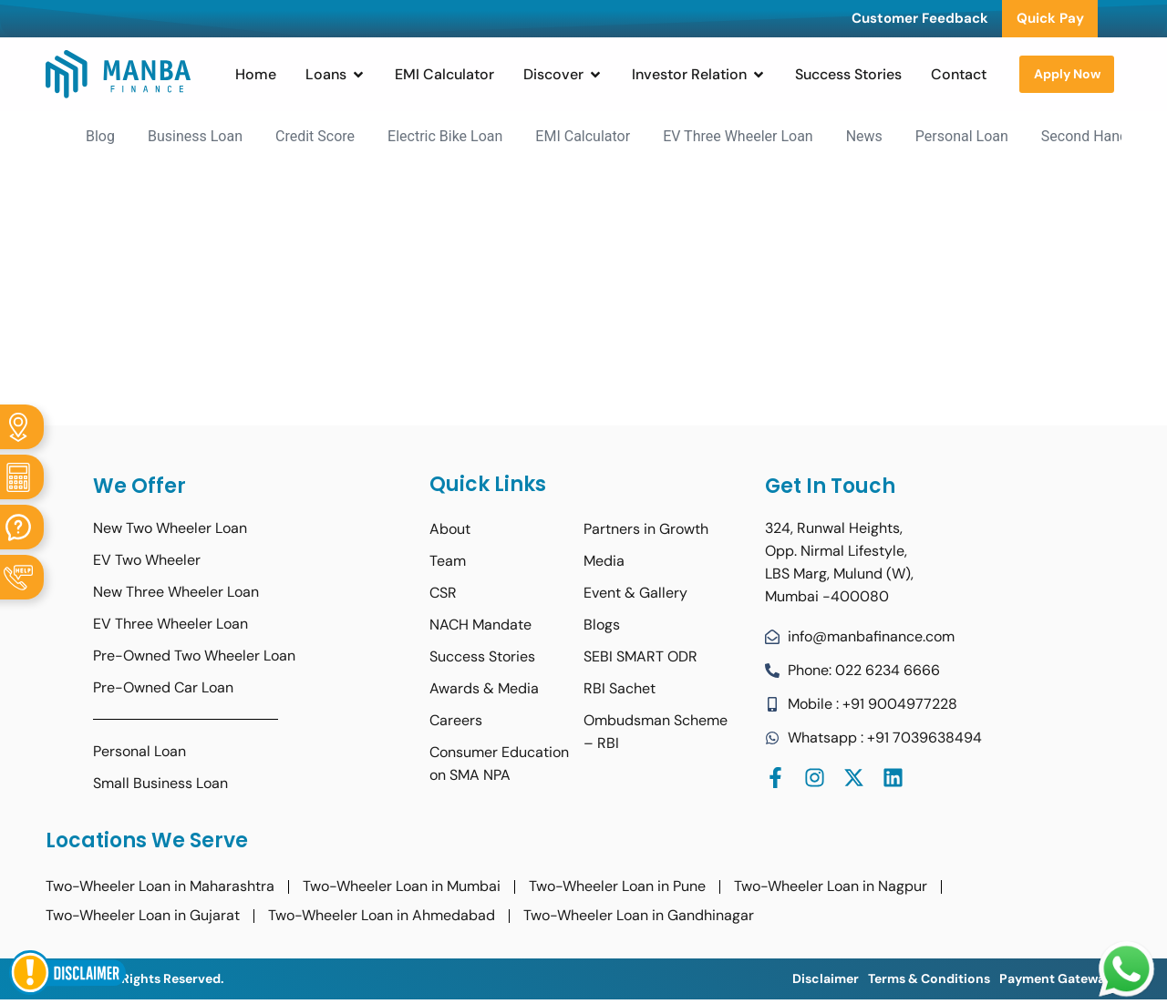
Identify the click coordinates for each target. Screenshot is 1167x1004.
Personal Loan (961, 136)
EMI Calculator (582, 136)
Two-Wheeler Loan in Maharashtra (160, 886)
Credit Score (315, 136)
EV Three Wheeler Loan (738, 136)
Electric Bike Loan (444, 136)
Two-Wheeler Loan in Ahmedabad (381, 915)
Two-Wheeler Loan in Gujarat (143, 915)
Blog (100, 136)
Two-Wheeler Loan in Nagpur (830, 886)
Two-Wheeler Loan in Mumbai (402, 886)
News (864, 136)
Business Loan (195, 136)
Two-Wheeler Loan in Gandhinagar (638, 915)
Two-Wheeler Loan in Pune (617, 886)
